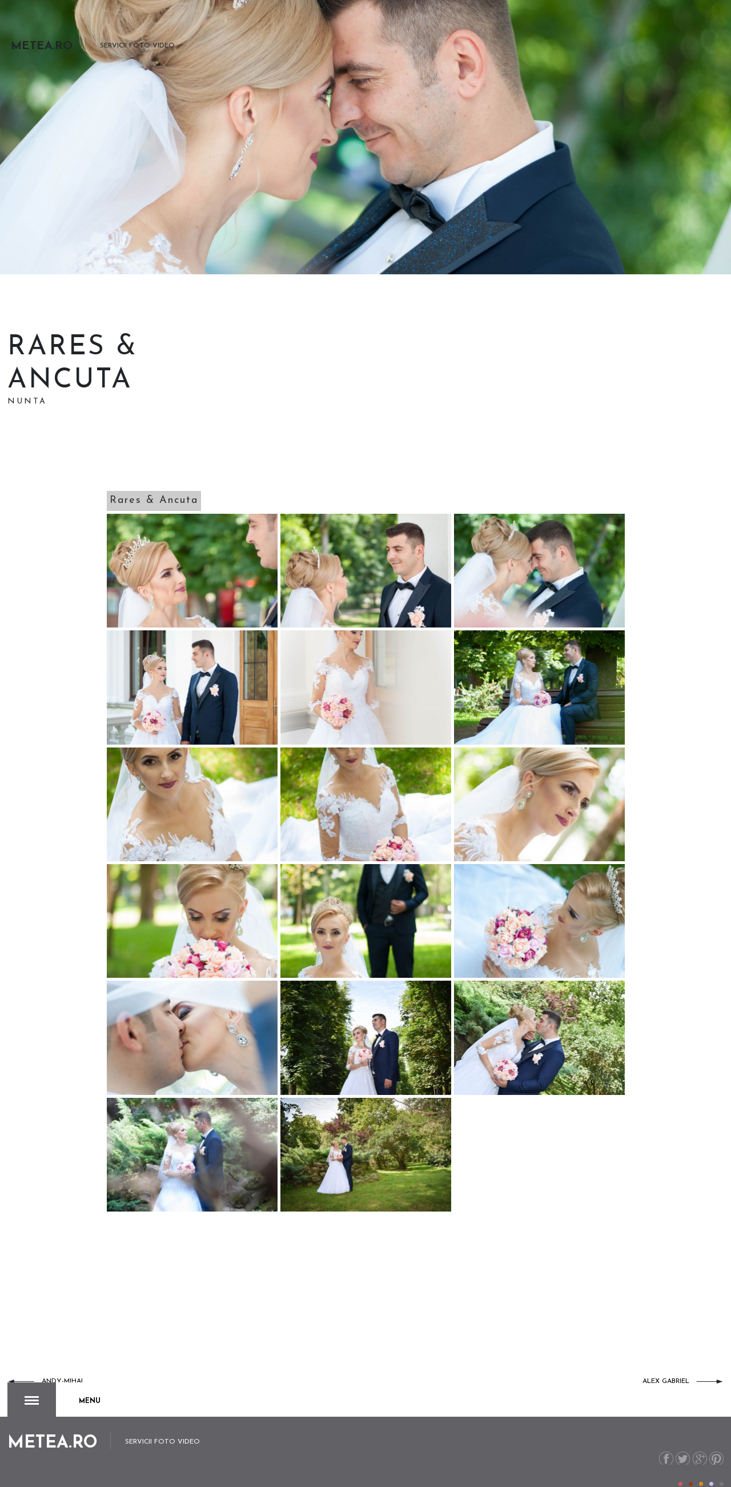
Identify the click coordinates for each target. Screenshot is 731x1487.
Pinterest (716, 1434)
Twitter (679, 1434)
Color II (691, 1460)
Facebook (661, 1434)
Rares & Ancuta (154, 500)
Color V (722, 1460)
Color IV (711, 1460)
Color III (701, 1460)
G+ (697, 1434)
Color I (680, 1460)
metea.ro (650, 1468)
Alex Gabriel (665, 1381)
